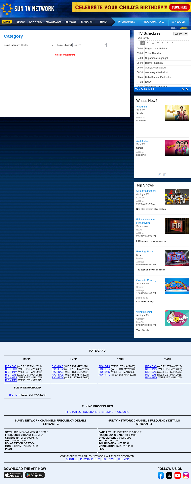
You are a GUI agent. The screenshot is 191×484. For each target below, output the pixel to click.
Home (174, 28)
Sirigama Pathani (146, 190)
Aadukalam (142, 141)
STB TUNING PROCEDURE (114, 412)
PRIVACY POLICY (90, 459)
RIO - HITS (11, 369)
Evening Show (144, 251)
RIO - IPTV (11, 372)
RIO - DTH (14, 394)
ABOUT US (72, 459)
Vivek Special (144, 311)
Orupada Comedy (146, 280)
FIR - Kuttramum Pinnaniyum (145, 221)
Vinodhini (141, 106)
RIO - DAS (11, 366)
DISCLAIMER (109, 459)
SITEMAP (123, 459)
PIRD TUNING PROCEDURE (81, 412)
